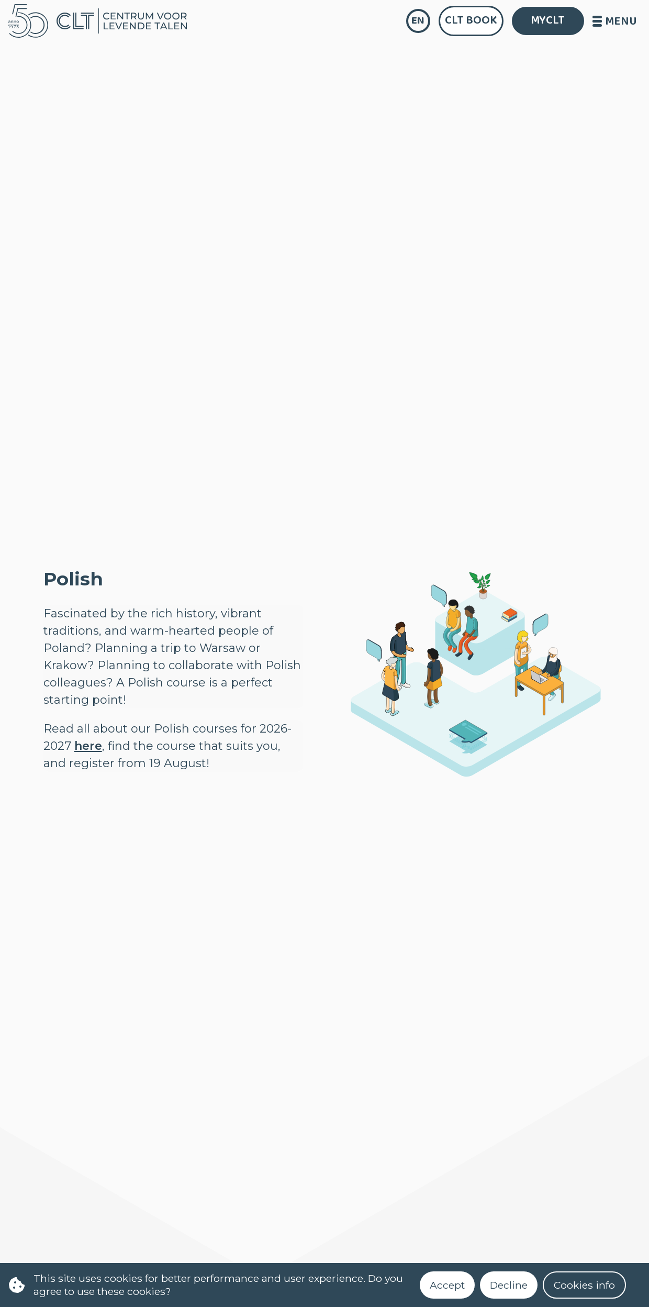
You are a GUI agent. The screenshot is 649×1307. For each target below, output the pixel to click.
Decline (509, 1285)
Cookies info (584, 1285)
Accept (447, 1285)
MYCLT (548, 20)
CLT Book (471, 20)
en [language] (417, 20)
